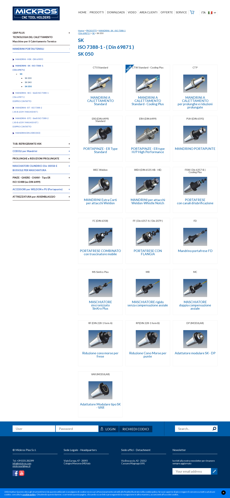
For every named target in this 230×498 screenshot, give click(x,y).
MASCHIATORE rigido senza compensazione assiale (147, 303)
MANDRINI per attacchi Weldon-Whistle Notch (148, 201)
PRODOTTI (91, 30)
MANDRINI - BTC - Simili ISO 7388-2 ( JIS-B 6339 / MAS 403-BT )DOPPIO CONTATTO (31, 122)
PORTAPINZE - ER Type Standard (100, 150)
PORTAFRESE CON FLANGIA (148, 252)
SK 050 (28, 86)
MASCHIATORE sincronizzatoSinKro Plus (100, 305)
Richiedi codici (135, 429)
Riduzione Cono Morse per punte (148, 354)
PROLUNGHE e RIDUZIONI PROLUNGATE (36, 158)
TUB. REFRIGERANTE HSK (27, 143)
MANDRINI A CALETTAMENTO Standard (100, 100)
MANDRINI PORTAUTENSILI (28, 48)
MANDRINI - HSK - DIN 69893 (29, 59)
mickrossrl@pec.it (21, 466)
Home (81, 30)
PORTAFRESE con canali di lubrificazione (195, 201)
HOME (82, 12)
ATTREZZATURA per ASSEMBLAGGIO (34, 196)
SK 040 (28, 82)
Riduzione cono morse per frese (100, 354)
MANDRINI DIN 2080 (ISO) (27, 133)
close (223, 492)
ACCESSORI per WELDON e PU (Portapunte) (37, 189)
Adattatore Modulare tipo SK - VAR (100, 405)
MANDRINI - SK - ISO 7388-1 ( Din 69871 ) (28, 67)
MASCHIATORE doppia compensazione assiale (195, 305)
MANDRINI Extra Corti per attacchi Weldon (100, 201)
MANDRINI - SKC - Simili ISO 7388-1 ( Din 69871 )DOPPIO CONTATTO (31, 97)
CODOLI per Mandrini (25, 151)
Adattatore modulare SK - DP (195, 353)
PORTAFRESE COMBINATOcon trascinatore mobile (100, 252)
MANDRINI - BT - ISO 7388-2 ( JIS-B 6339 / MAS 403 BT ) (27, 109)
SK (93, 33)
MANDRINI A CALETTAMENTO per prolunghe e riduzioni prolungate (195, 102)
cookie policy (29, 494)
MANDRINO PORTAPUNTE (195, 149)
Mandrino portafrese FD (195, 251)
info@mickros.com (22, 463)
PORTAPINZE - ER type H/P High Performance (148, 150)
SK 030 (28, 78)
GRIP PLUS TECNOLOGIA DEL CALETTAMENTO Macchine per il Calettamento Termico (34, 37)
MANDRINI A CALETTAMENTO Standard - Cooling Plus (148, 100)
